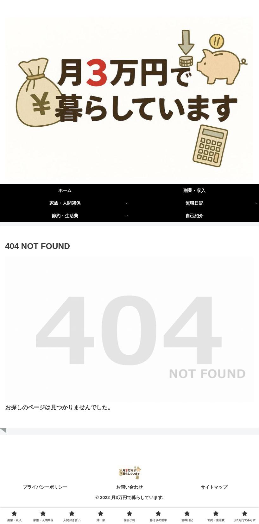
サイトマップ (214, 487)
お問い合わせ (129, 487)
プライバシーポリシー (45, 487)
